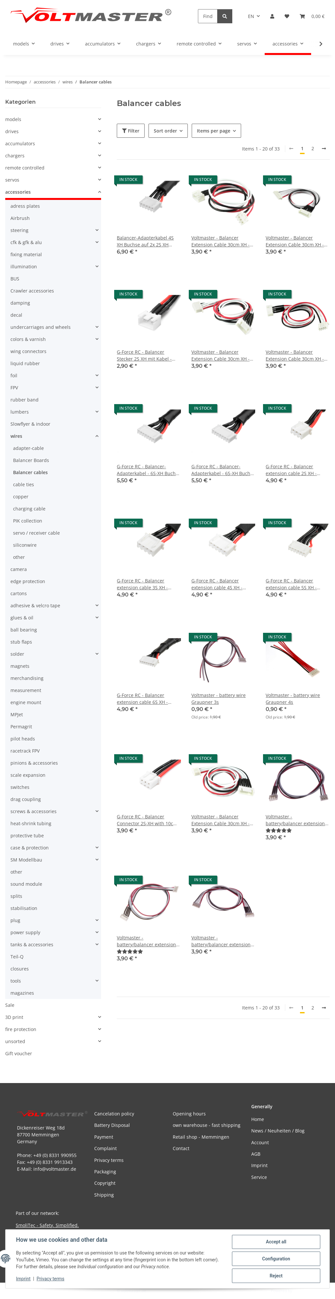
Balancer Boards (31, 460)
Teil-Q (17, 956)
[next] (324, 148)
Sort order (165, 131)
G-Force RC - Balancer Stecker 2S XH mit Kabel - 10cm (144, 355)
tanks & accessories (31, 944)
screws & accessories (33, 811)
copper (20, 496)
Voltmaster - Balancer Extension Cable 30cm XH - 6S (295, 241)
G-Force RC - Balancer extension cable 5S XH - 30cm (291, 584)
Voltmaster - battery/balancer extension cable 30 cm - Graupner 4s (221, 941)
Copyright (104, 1183)
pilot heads (22, 739)
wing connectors (28, 351)
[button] (272, 16)
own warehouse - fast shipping (206, 1125)
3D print (14, 1017)
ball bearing (23, 630)
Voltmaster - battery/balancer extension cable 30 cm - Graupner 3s (146, 941)
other (19, 557)
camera (18, 569)
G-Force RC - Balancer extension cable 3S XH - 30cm (142, 584)
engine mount (25, 702)
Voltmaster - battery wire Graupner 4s (293, 698)
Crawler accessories (32, 291)
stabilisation (23, 908)
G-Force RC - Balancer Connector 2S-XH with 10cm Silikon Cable (147, 820)
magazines (22, 993)
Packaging (105, 1171)
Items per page (213, 131)
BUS (14, 279)
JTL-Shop (301, 1290)
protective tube (27, 835)
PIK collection (27, 521)
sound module (26, 884)
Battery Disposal (112, 1125)
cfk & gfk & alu (26, 242)
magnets (19, 666)
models (13, 119)
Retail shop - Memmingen (201, 1137)
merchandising (27, 678)
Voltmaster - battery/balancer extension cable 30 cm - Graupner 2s (295, 820)
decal (16, 315)
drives (12, 131)
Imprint (23, 1278)
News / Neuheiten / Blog (278, 1131)
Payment (103, 1137)
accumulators (20, 143)
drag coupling (25, 799)
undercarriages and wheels (40, 327)
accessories (18, 192)
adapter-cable (28, 448)
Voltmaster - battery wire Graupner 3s (218, 698)
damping (20, 303)
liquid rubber (25, 363)
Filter (130, 131)
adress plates (25, 206)
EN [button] (251, 16)
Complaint (105, 1148)
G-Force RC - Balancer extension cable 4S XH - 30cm (216, 584)
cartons (18, 593)
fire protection (20, 1029)
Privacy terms (50, 1278)
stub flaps (21, 642)
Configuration (276, 1258)
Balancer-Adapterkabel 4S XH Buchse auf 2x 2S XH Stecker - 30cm (145, 241)
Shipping (104, 1195)
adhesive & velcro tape (35, 605)
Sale (9, 1005)
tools (15, 981)
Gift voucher (18, 1053)
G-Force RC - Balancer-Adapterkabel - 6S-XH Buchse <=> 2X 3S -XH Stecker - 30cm (223, 470)
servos (12, 180)
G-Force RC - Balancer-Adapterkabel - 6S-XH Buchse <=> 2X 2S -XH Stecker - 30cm (149, 470)
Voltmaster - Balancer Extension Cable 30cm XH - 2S (220, 241)
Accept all (276, 1241)
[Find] (208, 16)
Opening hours (189, 1114)
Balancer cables (30, 472)
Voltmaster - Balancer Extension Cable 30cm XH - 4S (220, 355)
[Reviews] (279, 830)
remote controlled (24, 168)
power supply (25, 932)
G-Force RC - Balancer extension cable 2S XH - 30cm (291, 470)
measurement (25, 690)
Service (259, 1177)
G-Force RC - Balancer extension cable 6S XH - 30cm (142, 698)
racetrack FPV (25, 751)
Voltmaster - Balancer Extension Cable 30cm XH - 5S (220, 820)
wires (16, 436)
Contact (181, 1148)
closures (19, 969)
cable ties (23, 484)
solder (17, 654)
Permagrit (21, 726)
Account (260, 1142)
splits (16, 896)
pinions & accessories (34, 763)
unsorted (15, 1041)
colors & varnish (28, 339)
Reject (276, 1275)
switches (19, 787)
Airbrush (20, 218)
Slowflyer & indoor (30, 424)
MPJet (16, 714)
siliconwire (25, 545)
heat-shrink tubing (30, 823)
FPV (14, 387)
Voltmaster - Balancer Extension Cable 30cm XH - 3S (295, 355)
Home (257, 1119)
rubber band (24, 400)
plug (15, 920)
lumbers (19, 412)
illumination (23, 266)
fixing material (26, 254)
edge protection (27, 581)
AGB (255, 1154)
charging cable (29, 509)
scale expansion (27, 775)
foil (13, 375)
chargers (15, 155)
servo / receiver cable (36, 533)
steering (19, 230)
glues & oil (21, 617)
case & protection (29, 848)
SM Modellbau (26, 860)
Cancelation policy (114, 1114)
